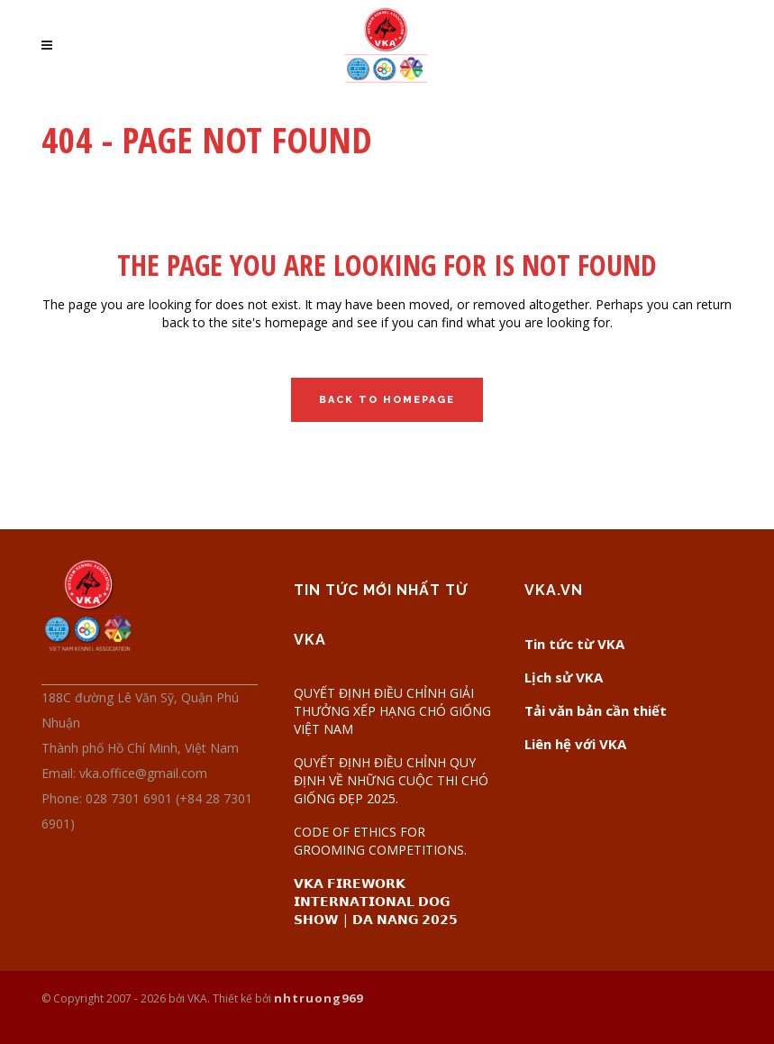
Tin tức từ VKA (574, 644)
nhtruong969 (318, 998)
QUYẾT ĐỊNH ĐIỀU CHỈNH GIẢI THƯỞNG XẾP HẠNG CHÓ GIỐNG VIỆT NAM (392, 710)
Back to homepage (387, 400)
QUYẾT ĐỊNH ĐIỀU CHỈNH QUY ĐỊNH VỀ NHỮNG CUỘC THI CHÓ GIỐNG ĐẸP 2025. (391, 780)
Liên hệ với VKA (575, 744)
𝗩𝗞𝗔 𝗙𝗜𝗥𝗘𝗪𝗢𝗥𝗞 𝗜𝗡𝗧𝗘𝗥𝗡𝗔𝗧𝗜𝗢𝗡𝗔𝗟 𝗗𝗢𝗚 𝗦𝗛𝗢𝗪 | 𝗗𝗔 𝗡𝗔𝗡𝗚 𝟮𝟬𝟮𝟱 (376, 901)
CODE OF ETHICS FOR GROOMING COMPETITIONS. (380, 840)
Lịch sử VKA (563, 677)
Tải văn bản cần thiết (595, 710)
